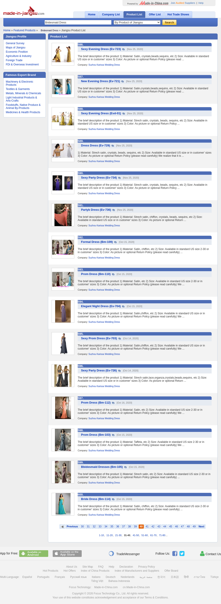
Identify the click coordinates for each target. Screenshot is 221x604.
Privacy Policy (146, 566)
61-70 (153, 535)
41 (147, 526)
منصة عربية (146, 577)
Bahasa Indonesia (119, 581)
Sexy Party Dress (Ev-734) (99, 177)
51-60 (145, 535)
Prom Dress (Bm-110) (95, 274)
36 (117, 526)
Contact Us (210, 553)
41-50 (136, 535)
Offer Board (171, 570)
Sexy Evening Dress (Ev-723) (101, 49)
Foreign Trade (14, 60)
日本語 (175, 577)
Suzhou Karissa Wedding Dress (104, 65)
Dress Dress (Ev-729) (95, 145)
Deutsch (110, 577)
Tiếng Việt (97, 581)
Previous (72, 526)
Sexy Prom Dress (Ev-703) (99, 338)
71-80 (162, 535)
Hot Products (50, 570)
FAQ (101, 566)
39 (135, 526)
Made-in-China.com (106, 587)
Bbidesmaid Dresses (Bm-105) (102, 467)
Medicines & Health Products (23, 112)
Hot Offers (69, 570)
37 (123, 526)
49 (194, 526)
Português (43, 577)
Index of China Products (95, 570)
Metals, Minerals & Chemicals (23, 93)
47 (182, 526)
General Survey (15, 43)
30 (82, 526)
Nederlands (127, 577)
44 (164, 526)
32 (94, 526)
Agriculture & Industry (18, 56)
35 (111, 526)
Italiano (96, 577)
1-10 (101, 535)
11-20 (109, 535)
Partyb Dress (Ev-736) (96, 209)
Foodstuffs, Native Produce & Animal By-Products (23, 106)
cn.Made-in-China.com (136, 587)
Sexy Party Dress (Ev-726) (99, 370)
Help (201, 3)
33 (99, 526)
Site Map (87, 566)
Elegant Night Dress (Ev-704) (101, 306)
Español (27, 577)
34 (105, 526)
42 (153, 526)
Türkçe (215, 577)
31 (88, 526)
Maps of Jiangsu (15, 47)
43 (158, 526)
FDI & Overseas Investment (22, 64)
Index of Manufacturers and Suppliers (137, 570)
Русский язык (78, 577)
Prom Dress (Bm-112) (95, 402)
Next (201, 526)
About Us (71, 566)
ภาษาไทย (199, 577)
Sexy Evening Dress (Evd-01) (101, 113)
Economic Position (17, 51)
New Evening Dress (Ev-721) (100, 81)
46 (176, 526)
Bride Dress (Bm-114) (95, 499)
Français (60, 577)
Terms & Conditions (156, 597)
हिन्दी (186, 577)
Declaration (126, 566)
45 (170, 526)
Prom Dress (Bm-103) (95, 434)
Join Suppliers (183, 3)
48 (188, 526)
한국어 (161, 577)
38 (129, 526)
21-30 (118, 535)
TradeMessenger (124, 553)
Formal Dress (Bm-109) (97, 242)
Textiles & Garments (18, 89)
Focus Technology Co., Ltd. (110, 593)
